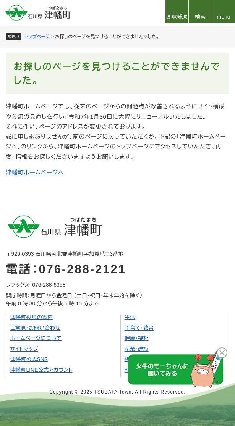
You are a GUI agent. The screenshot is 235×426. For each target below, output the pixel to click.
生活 (130, 317)
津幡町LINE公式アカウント (41, 370)
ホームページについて (36, 338)
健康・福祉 (137, 338)
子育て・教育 (139, 328)
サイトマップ (24, 349)
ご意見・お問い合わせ (35, 328)
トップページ (37, 36)
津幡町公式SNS (29, 359)
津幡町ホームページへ (35, 172)
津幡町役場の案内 (31, 317)
